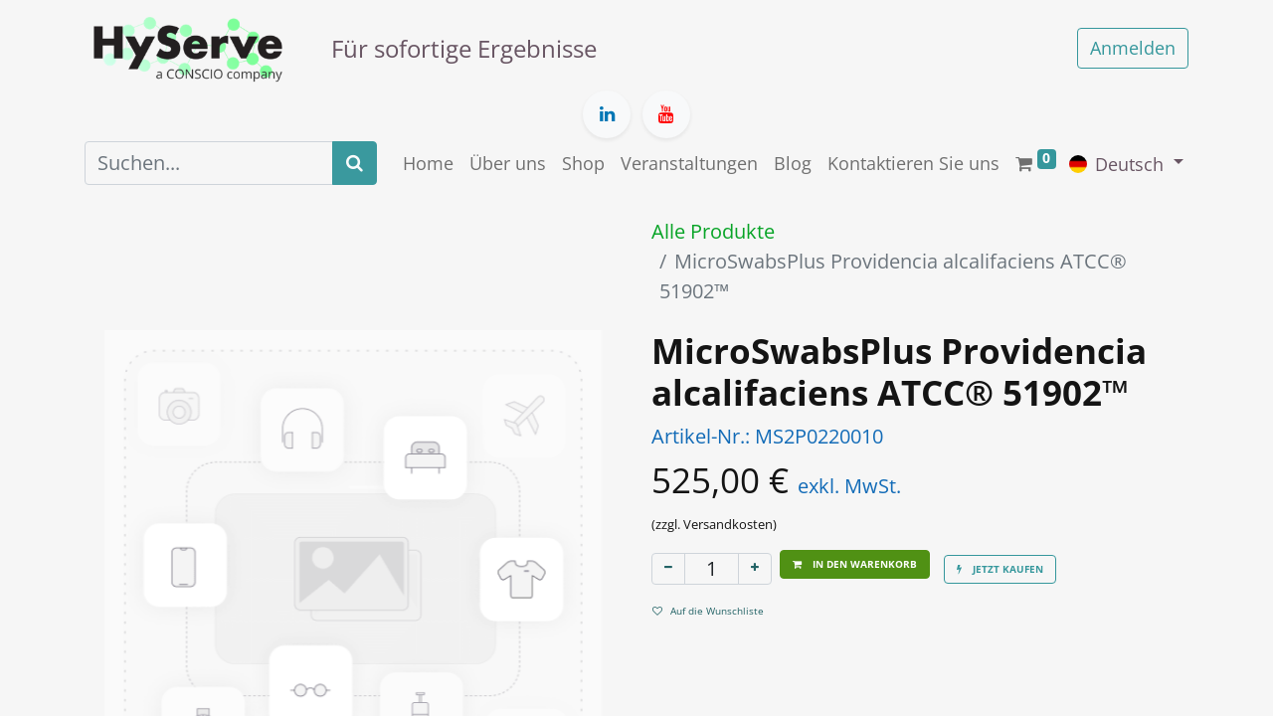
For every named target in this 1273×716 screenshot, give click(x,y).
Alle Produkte (713, 231)
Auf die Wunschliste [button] (708, 611)
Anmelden (1133, 48)
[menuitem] (428, 163)
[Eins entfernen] (668, 569)
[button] (855, 564)
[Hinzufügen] (755, 569)
